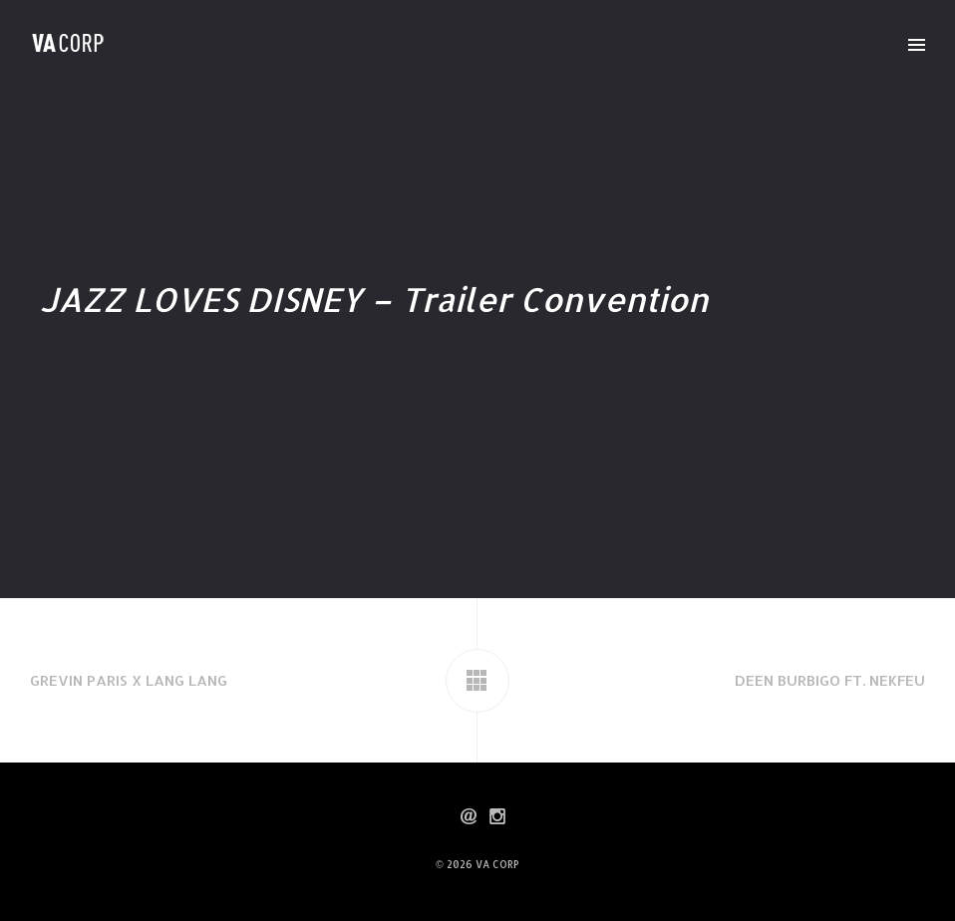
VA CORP (497, 864)
